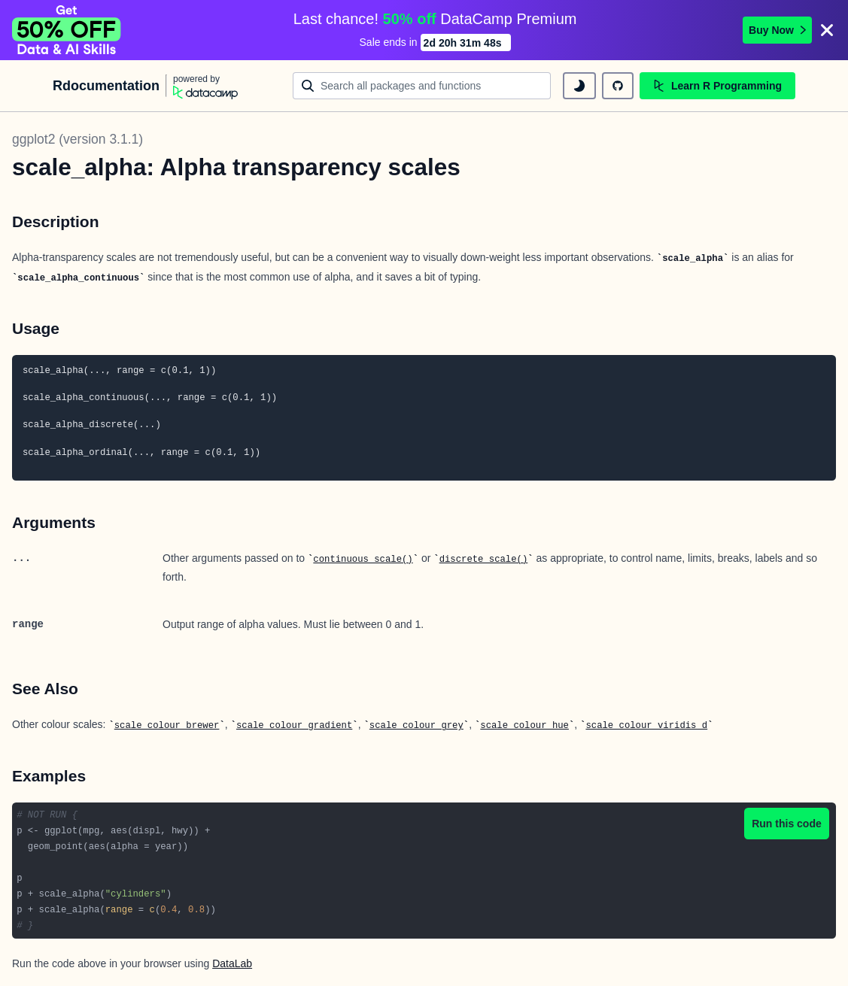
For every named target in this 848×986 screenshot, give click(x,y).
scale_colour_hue (524, 726)
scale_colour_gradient (294, 726)
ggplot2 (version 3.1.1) (77, 139)
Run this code (787, 824)
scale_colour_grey (416, 726)
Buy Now (777, 30)
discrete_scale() (483, 559)
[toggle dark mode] (579, 85)
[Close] (827, 30)
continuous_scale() (362, 559)
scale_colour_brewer (167, 726)
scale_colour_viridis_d (646, 726)
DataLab (232, 963)
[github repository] (618, 85)
